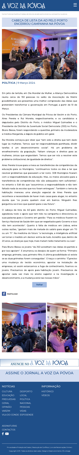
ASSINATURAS (9, 426)
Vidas (23, 411)
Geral (5, 403)
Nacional (25, 403)
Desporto (26, 391)
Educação (8, 395)
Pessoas (25, 407)
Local (23, 395)
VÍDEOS (45, 395)
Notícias (10, 14)
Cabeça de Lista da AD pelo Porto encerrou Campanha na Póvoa (44, 14)
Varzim (6, 411)
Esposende (26, 415)
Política (17, 14)
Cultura (7, 391)
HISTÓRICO (47, 391)
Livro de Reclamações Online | (61, 447)
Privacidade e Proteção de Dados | (19, 447)
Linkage (67, 451)
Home (4, 14)
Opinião (7, 407)
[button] (7, 327)
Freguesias (9, 399)
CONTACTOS (8, 430)
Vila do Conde (10, 415)
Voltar (39, 284)
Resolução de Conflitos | (40, 447)
